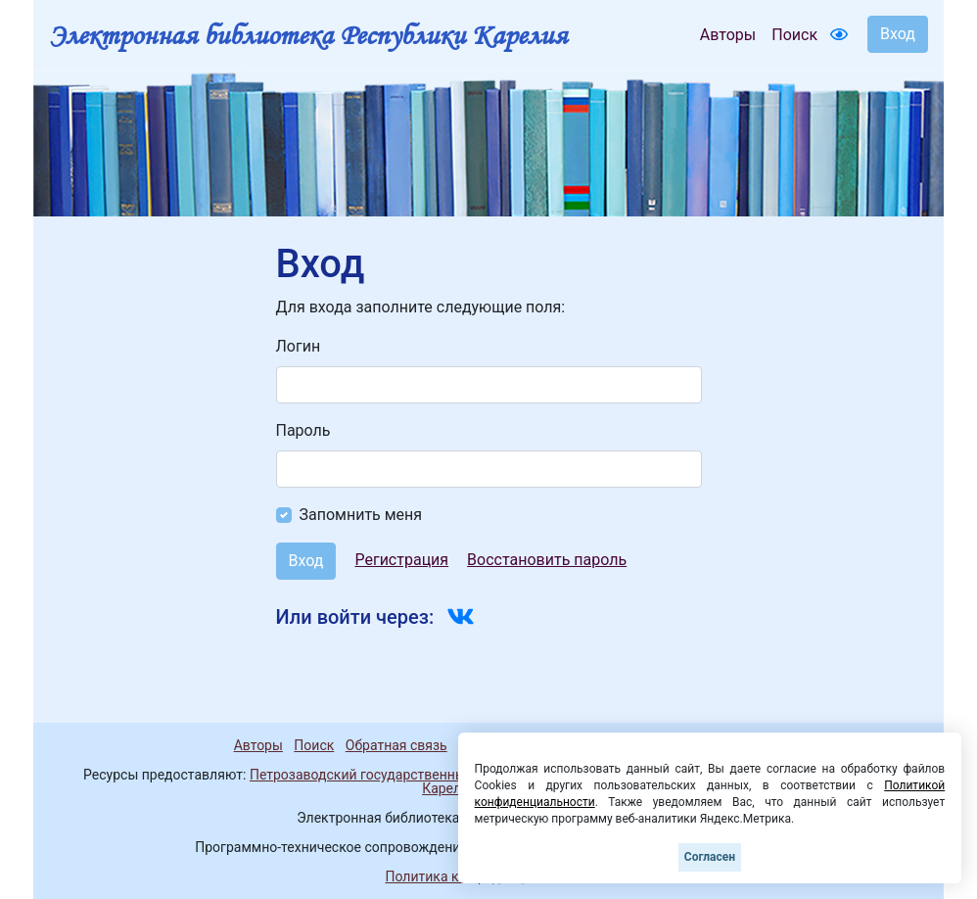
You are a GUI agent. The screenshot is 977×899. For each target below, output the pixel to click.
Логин (298, 346)
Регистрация (401, 559)
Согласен (709, 857)
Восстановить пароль (547, 559)
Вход (897, 33)
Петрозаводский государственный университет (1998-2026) (442, 774)
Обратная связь (396, 745)
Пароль (303, 430)
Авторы (728, 34)
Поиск (794, 34)
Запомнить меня (361, 514)
